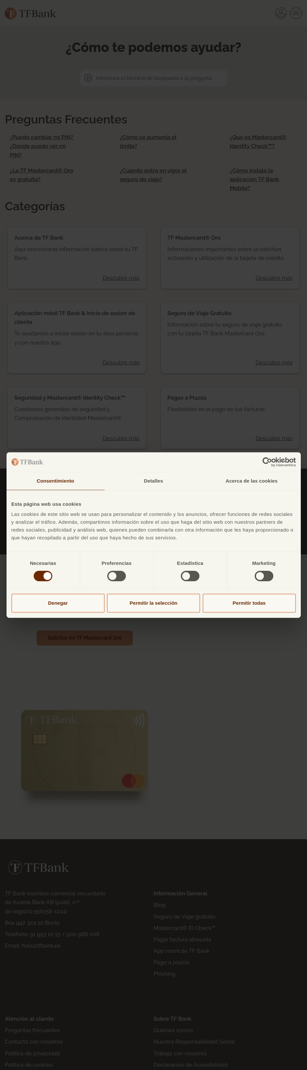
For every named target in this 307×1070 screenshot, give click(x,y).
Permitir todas (249, 603)
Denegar (58, 603)
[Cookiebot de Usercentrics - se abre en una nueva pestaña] (267, 462)
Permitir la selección (154, 603)
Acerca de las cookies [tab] (252, 481)
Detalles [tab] (153, 481)
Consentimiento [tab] (55, 481)
